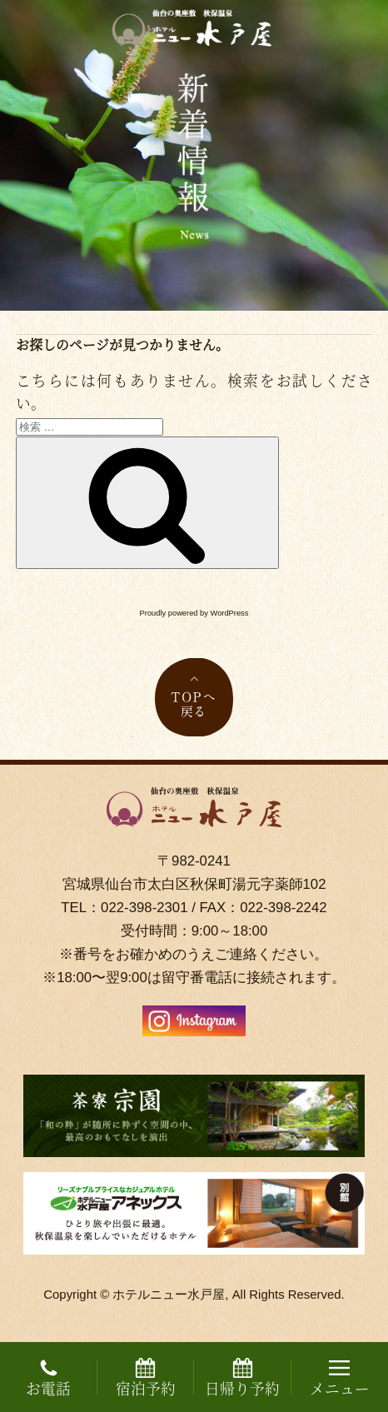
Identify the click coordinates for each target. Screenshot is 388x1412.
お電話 (48, 1379)
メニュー (340, 1379)
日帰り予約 (242, 1379)
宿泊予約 (146, 1379)
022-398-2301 (144, 908)
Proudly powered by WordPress (194, 613)
